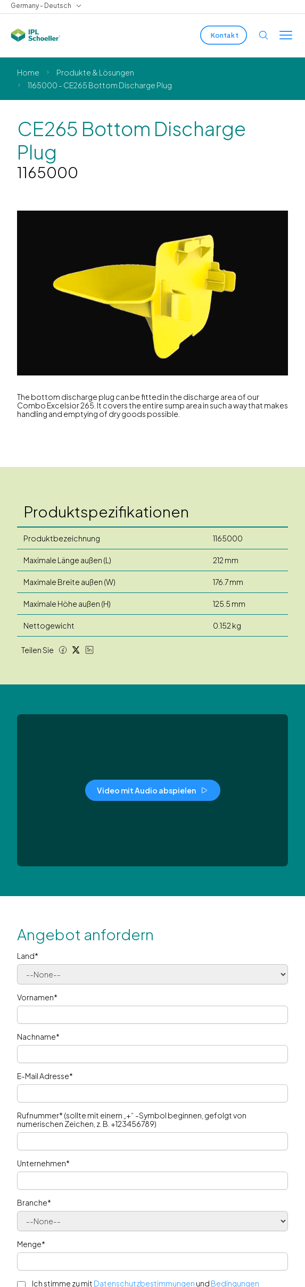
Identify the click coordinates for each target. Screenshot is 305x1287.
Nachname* (38, 1036)
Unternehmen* (43, 1163)
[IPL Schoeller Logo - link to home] (36, 35)
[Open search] (263, 35)
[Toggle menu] (285, 35)
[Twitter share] (76, 650)
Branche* (34, 1202)
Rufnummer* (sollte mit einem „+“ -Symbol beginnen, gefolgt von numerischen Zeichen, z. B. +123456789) (131, 1119)
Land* (27, 955)
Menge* (31, 1244)
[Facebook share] (63, 650)
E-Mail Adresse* (45, 1076)
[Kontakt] (223, 35)
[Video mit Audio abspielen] (152, 790)
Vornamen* (37, 997)
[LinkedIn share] (89, 650)
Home (28, 72)
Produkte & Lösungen (95, 72)
